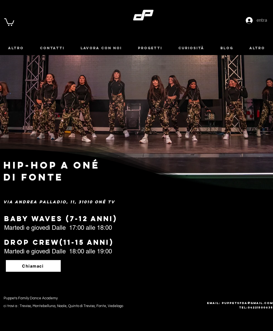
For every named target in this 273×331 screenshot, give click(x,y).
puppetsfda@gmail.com (247, 303)
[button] (9, 22)
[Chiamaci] (33, 266)
